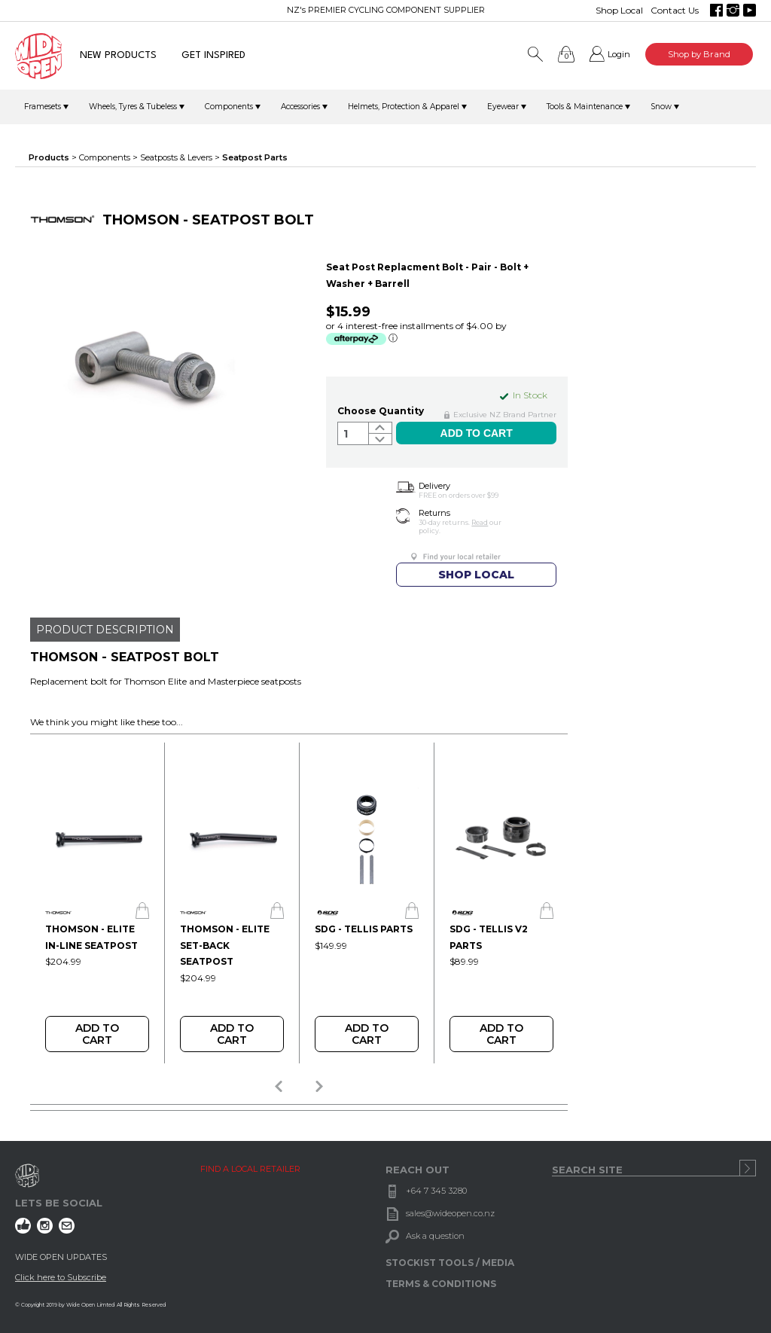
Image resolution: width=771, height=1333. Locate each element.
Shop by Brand (699, 54)
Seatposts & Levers (176, 157)
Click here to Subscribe (60, 1277)
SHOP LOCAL (476, 574)
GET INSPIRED (213, 55)
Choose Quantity (380, 410)
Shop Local (619, 10)
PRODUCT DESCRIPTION (105, 629)
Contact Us (675, 10)
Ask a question (435, 1236)
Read (479, 522)
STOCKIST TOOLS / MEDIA (450, 1262)
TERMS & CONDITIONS (441, 1283)
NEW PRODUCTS (118, 55)
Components (229, 106)
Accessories (300, 106)
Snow (661, 106)
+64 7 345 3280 (436, 1190)
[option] (96, 903)
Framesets (42, 106)
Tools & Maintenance (585, 106)
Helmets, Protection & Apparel (403, 106)
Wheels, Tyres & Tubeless (133, 106)
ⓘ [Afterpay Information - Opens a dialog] (393, 337)
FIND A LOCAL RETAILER (250, 1169)
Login (619, 54)
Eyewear (503, 106)
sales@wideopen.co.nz (450, 1213)
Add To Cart (97, 1034)
